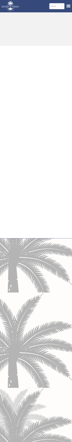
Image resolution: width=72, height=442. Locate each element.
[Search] (56, 6)
